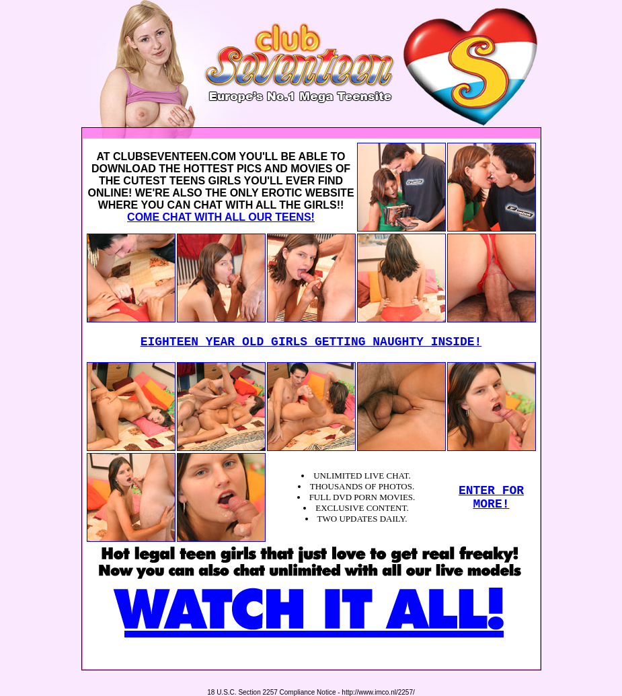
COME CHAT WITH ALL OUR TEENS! (221, 217)
